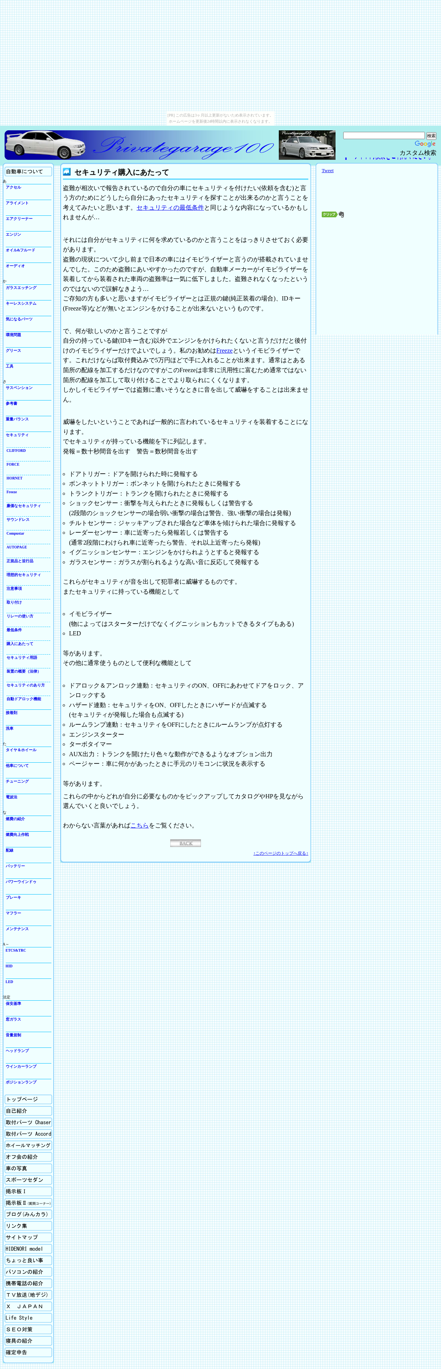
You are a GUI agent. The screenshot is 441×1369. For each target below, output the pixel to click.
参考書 (11, 403)
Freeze (12, 492)
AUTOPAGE (17, 547)
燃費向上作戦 (17, 834)
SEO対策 (28, 1329)
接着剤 (11, 713)
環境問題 (13, 335)
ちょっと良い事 (28, 1260)
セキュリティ (17, 435)
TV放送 (28, 1295)
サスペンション (19, 388)
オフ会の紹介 (28, 1157)
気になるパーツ (19, 319)
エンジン (13, 234)
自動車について (28, 171)
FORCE (13, 464)
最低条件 (14, 630)
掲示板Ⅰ (28, 1191)
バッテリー (15, 866)
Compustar (15, 533)
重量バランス (17, 419)
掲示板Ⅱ (28, 1203)
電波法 (11, 797)
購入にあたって (20, 644)
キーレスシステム (21, 303)
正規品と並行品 (20, 561)
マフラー (13, 913)
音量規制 (13, 1035)
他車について (17, 765)
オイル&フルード (21, 250)
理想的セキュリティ (24, 575)
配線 (9, 850)
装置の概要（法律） (24, 671)
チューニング (17, 781)
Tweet (328, 170)
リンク (28, 1226)
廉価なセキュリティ (24, 506)
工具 (9, 366)
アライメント (17, 203)
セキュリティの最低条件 (170, 207)
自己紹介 (28, 1111)
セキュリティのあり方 (26, 685)
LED (9, 982)
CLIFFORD (16, 450)
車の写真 (28, 1168)
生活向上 (28, 1318)
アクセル (13, 187)
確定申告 (28, 1352)
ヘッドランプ (17, 1051)
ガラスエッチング (21, 288)
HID (9, 966)
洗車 (9, 728)
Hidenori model (28, 1249)
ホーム (28, 1099)
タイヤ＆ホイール (21, 750)
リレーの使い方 (20, 616)
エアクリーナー (19, 219)
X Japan (28, 1306)
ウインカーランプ (21, 1066)
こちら (139, 825)
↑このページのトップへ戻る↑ (280, 853)
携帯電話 (28, 1283)
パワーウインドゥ (21, 882)
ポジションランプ (21, 1082)
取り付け (14, 602)
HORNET (15, 478)
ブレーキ (13, 897)
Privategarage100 (141, 145)
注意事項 (14, 588)
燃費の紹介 (15, 819)
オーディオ (15, 266)
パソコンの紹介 (28, 1272)
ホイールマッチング (28, 1145)
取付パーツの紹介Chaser (28, 1122)
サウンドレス (18, 519)
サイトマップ (28, 1237)
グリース (13, 350)
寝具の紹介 (28, 1341)
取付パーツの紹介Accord (28, 1134)
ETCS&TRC (16, 950)
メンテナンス (17, 929)
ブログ (28, 1214)
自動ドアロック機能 (24, 699)
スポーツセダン (28, 1180)
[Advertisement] (376, 278)
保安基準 (13, 1003)
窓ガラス (13, 1019)
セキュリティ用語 (22, 657)
